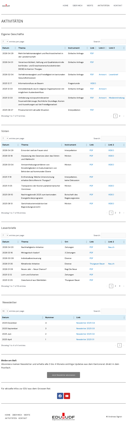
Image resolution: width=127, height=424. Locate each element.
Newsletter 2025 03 (85, 328)
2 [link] (119, 116)
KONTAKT (118, 5)
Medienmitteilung (117, 97)
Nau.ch (111, 247)
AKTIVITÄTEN (104, 5)
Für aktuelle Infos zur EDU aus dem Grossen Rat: (26, 388)
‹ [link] (115, 345)
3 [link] (119, 212)
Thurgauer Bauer (97, 263)
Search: (97, 41)
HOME (67, 5)
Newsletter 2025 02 (85, 334)
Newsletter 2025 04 (85, 323)
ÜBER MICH (79, 5)
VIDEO (93, 83)
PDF (92, 53)
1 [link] (115, 116)
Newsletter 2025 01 (85, 339)
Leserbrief (113, 74)
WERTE (91, 5)
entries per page (16, 41)
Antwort (103, 74)
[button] (15, 47)
